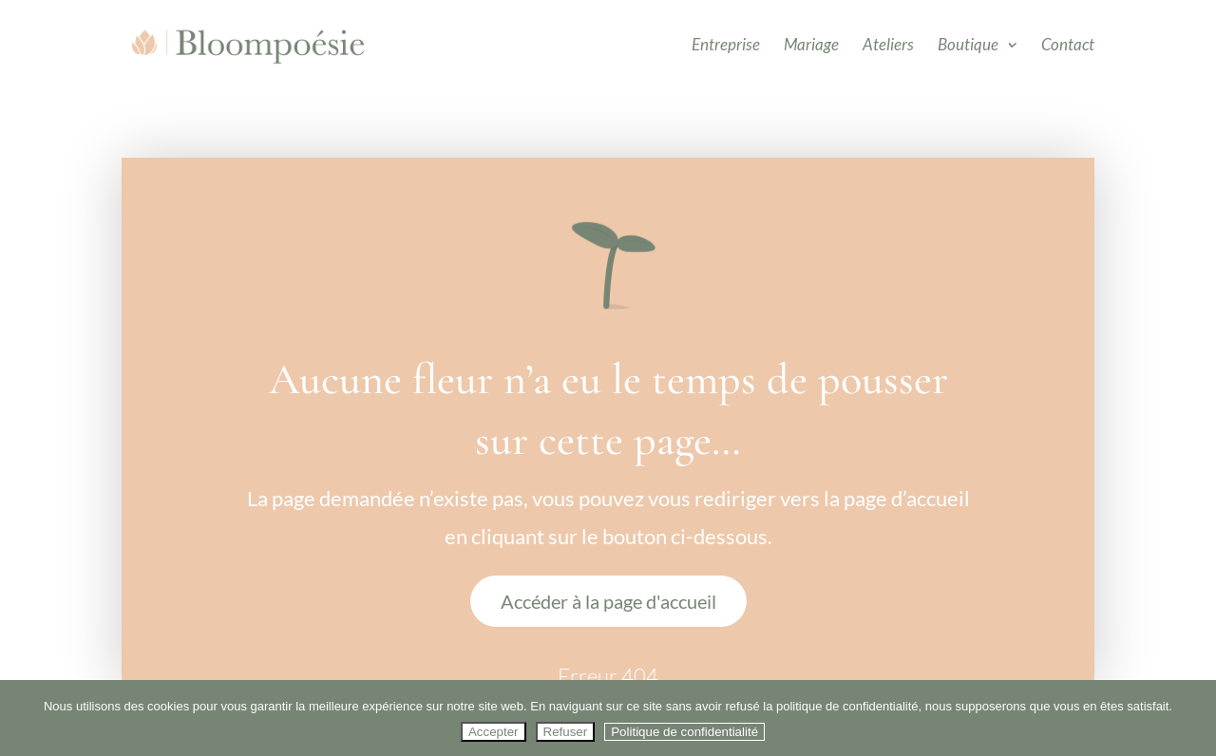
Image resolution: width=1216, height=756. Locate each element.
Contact (1067, 46)
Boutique (968, 46)
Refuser (565, 732)
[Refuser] (1192, 719)
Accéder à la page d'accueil (608, 601)
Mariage (811, 46)
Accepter (493, 732)
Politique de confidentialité (684, 732)
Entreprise (726, 46)
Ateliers (888, 46)
